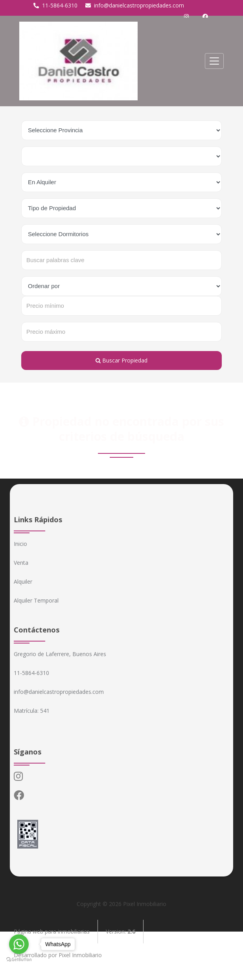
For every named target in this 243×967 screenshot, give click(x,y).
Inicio (20, 543)
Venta (21, 562)
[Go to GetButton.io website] (18, 959)
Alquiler (23, 581)
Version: (120, 931)
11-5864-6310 (55, 5)
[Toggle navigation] (214, 61)
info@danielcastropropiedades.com (134, 5)
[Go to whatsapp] (19, 944)
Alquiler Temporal (36, 600)
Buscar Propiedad (121, 360)
